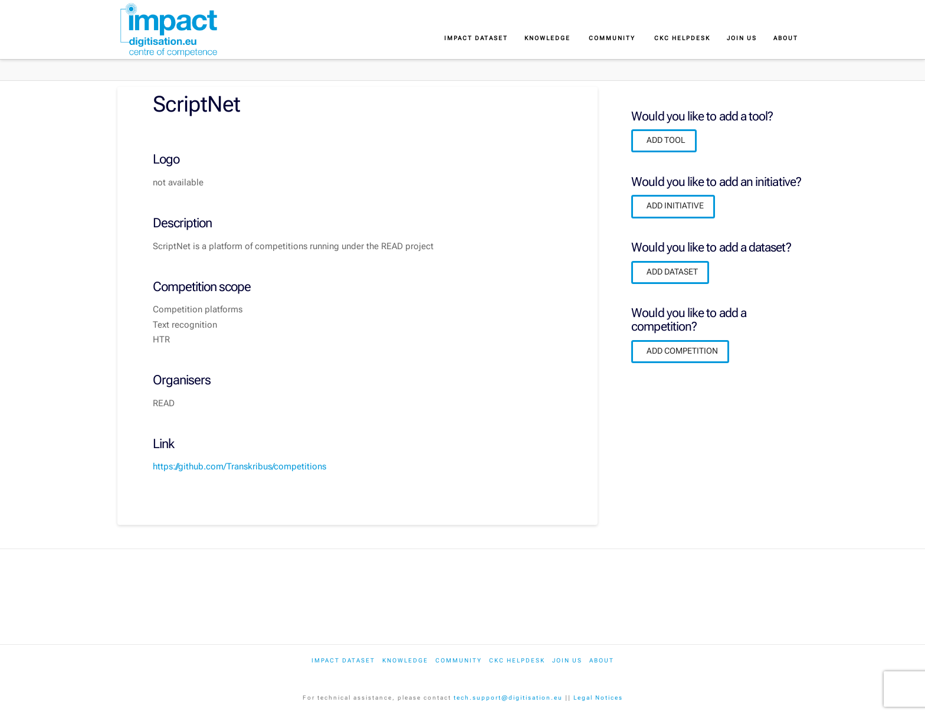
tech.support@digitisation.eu (508, 697)
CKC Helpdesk (517, 660)
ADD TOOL (666, 140)
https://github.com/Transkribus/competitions (239, 466)
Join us (567, 660)
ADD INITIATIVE (675, 205)
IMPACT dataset (343, 660)
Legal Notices (598, 697)
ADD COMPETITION (682, 350)
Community (458, 660)
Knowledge (405, 660)
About (601, 660)
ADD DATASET (672, 271)
